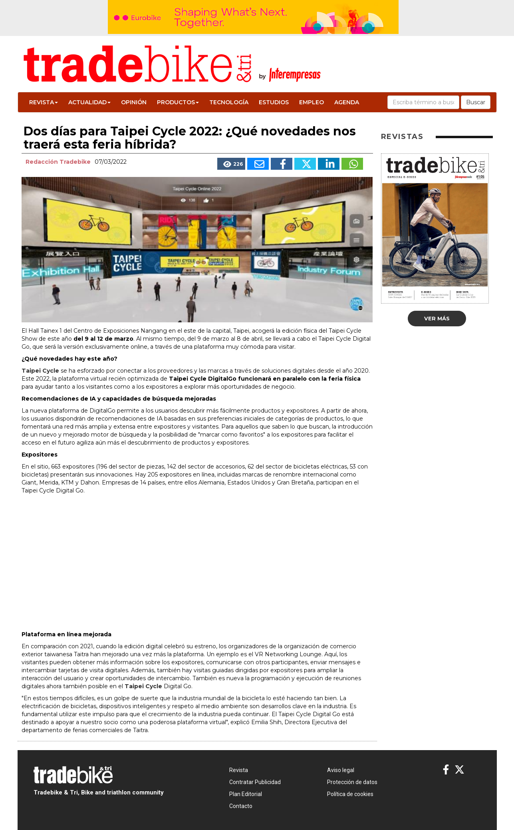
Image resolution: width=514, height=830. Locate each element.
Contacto (240, 806)
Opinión (134, 102)
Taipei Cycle (40, 370)
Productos (178, 102)
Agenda (346, 102)
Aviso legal (340, 770)
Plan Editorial (245, 794)
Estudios (274, 102)
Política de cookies (350, 794)
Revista (43, 102)
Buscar (475, 102)
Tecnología (228, 102)
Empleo (311, 102)
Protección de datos (352, 782)
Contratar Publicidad (255, 782)
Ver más (437, 318)
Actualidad (89, 102)
